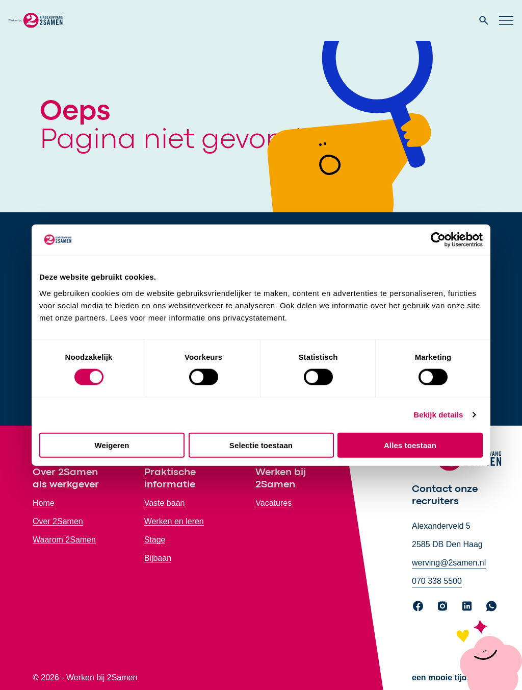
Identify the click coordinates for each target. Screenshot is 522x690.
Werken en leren (174, 521)
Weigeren (111, 444)
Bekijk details (438, 414)
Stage (155, 539)
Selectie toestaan (261, 444)
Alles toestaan (410, 444)
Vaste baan (164, 503)
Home (44, 503)
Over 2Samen (58, 521)
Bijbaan (157, 558)
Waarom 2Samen (64, 539)
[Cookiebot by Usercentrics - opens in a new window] (438, 240)
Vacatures (273, 503)
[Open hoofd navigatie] (506, 20)
